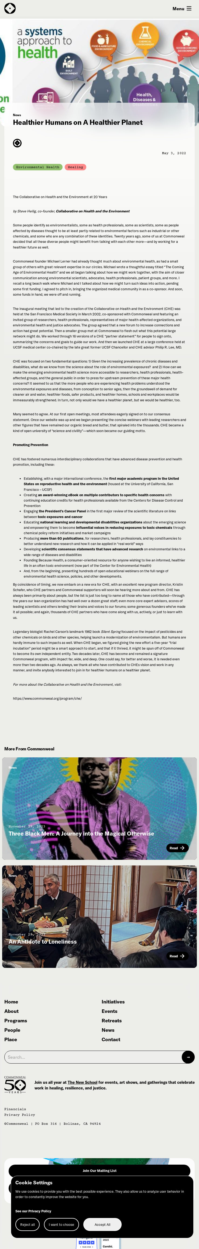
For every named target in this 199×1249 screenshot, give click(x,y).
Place (10, 1039)
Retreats (112, 1020)
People (12, 1030)
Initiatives (113, 1002)
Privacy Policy (19, 1115)
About (11, 1011)
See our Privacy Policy (33, 1211)
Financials (15, 1109)
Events (109, 1011)
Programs (15, 1020)
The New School (82, 1082)
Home (11, 1002)
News (108, 1030)
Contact (111, 1039)
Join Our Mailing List (99, 1170)
